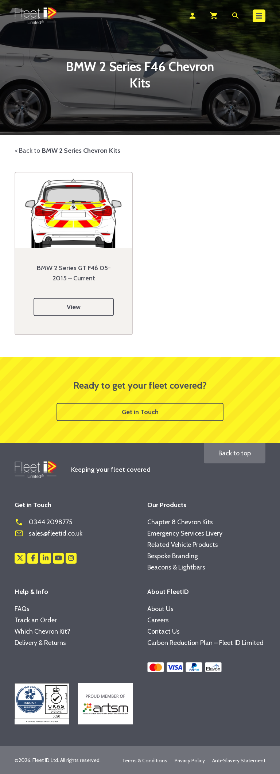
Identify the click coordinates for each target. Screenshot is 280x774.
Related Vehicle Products (182, 545)
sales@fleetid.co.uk (48, 533)
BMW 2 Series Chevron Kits (81, 151)
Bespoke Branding (172, 556)
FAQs (22, 609)
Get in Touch (140, 412)
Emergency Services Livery (184, 533)
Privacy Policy (190, 760)
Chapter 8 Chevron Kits (180, 522)
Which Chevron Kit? (42, 631)
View (74, 307)
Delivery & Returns (40, 643)
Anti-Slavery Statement (238, 760)
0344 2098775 (43, 522)
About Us (160, 609)
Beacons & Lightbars (176, 567)
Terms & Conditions (144, 760)
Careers (158, 620)
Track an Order (36, 620)
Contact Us (163, 631)
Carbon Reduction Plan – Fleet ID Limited (205, 643)
